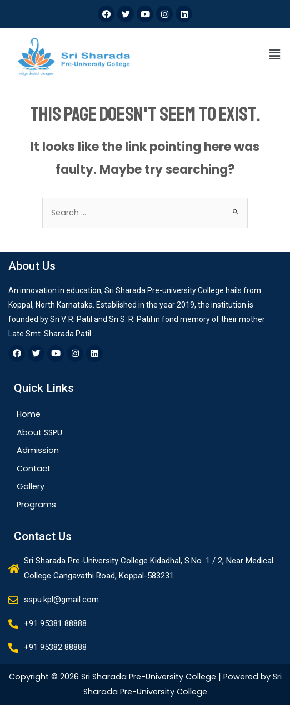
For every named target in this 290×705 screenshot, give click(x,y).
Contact (34, 468)
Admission (38, 450)
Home (29, 414)
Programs (36, 504)
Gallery (30, 486)
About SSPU (39, 432)
